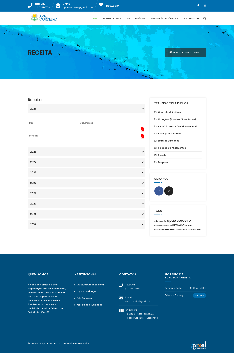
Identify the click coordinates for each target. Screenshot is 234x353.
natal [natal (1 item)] (178, 229)
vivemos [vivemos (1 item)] (192, 229)
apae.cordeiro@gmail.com (78, 7)
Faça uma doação (85, 291)
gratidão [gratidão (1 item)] (189, 225)
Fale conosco (193, 52)
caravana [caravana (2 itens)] (177, 225)
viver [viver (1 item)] (199, 229)
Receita (162, 155)
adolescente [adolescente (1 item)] (160, 221)
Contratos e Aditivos (169, 112)
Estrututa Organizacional (89, 284)
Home (95, 18)
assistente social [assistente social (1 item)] (162, 225)
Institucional (111, 18)
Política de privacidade (88, 304)
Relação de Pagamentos (172, 147)
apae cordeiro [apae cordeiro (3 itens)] (179, 220)
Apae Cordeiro (50, 343)
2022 (33, 183)
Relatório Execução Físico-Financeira (178, 126)
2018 (33, 224)
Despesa (163, 162)
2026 (33, 108)
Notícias (140, 18)
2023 (33, 172)
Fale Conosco (191, 18)
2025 (33, 152)
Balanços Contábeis (169, 133)
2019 (33, 214)
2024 (33, 162)
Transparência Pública (163, 18)
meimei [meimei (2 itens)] (170, 229)
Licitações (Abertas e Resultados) (177, 119)
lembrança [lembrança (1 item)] (159, 229)
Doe (128, 18)
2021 (33, 193)
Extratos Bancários (168, 140)
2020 (33, 203)
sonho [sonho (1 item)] (184, 229)
